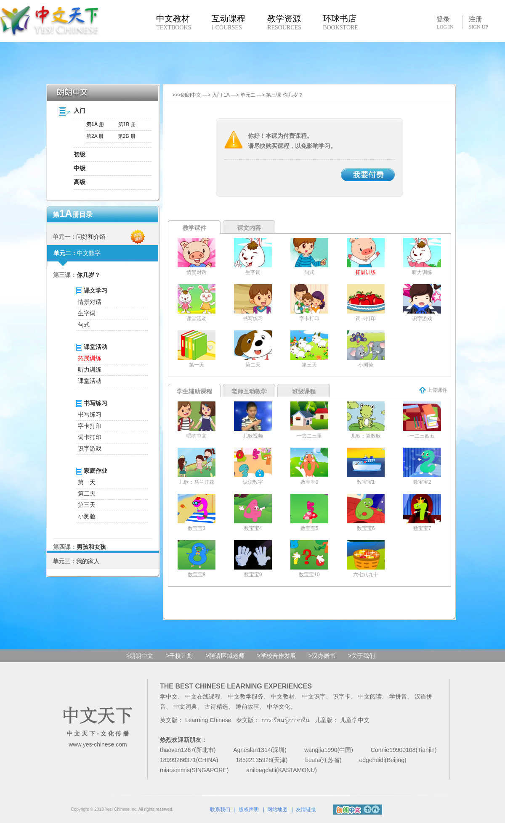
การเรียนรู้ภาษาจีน (285, 720)
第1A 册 (95, 124)
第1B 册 (127, 124)
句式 (84, 324)
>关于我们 (361, 655)
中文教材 (283, 696)
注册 (478, 23)
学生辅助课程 (194, 391)
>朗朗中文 (139, 655)
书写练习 (89, 414)
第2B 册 (127, 136)
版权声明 (249, 809)
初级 (79, 154)
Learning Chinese (208, 720)
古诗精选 (216, 706)
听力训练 (89, 369)
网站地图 (277, 809)
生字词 (87, 313)
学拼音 (398, 696)
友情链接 (306, 809)
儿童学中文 (354, 720)
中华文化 (278, 706)
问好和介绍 (91, 236)
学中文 (169, 696)
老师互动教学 (249, 391)
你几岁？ (88, 275)
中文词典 (185, 706)
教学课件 (194, 227)
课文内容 (249, 227)
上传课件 (433, 390)
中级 (79, 168)
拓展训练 (89, 358)
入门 (79, 110)
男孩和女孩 (91, 546)
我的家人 (88, 561)
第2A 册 (95, 136)
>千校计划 (179, 655)
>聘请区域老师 (224, 655)
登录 (444, 22)
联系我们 (220, 809)
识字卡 (342, 696)
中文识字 (314, 696)
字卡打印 (89, 425)
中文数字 (89, 253)
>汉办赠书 (321, 655)
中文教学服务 (245, 696)
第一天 (87, 482)
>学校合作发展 (276, 655)
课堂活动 (89, 380)
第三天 (87, 504)
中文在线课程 (203, 696)
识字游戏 (89, 448)
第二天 (87, 493)
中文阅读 (370, 696)
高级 (79, 182)
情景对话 (89, 301)
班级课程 (304, 391)
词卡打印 (89, 437)
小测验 (87, 516)
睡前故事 (247, 706)
